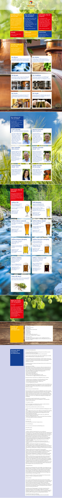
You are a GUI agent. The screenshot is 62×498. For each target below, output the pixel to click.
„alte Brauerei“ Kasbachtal (16, 312)
